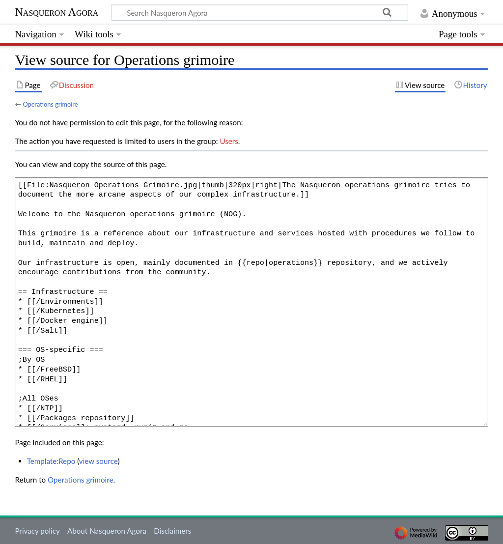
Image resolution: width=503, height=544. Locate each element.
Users (229, 141)
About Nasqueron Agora (106, 530)
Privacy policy (37, 530)
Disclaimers (172, 530)
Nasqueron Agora (56, 12)
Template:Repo (51, 461)
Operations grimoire (50, 104)
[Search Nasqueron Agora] (260, 12)
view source (98, 461)
